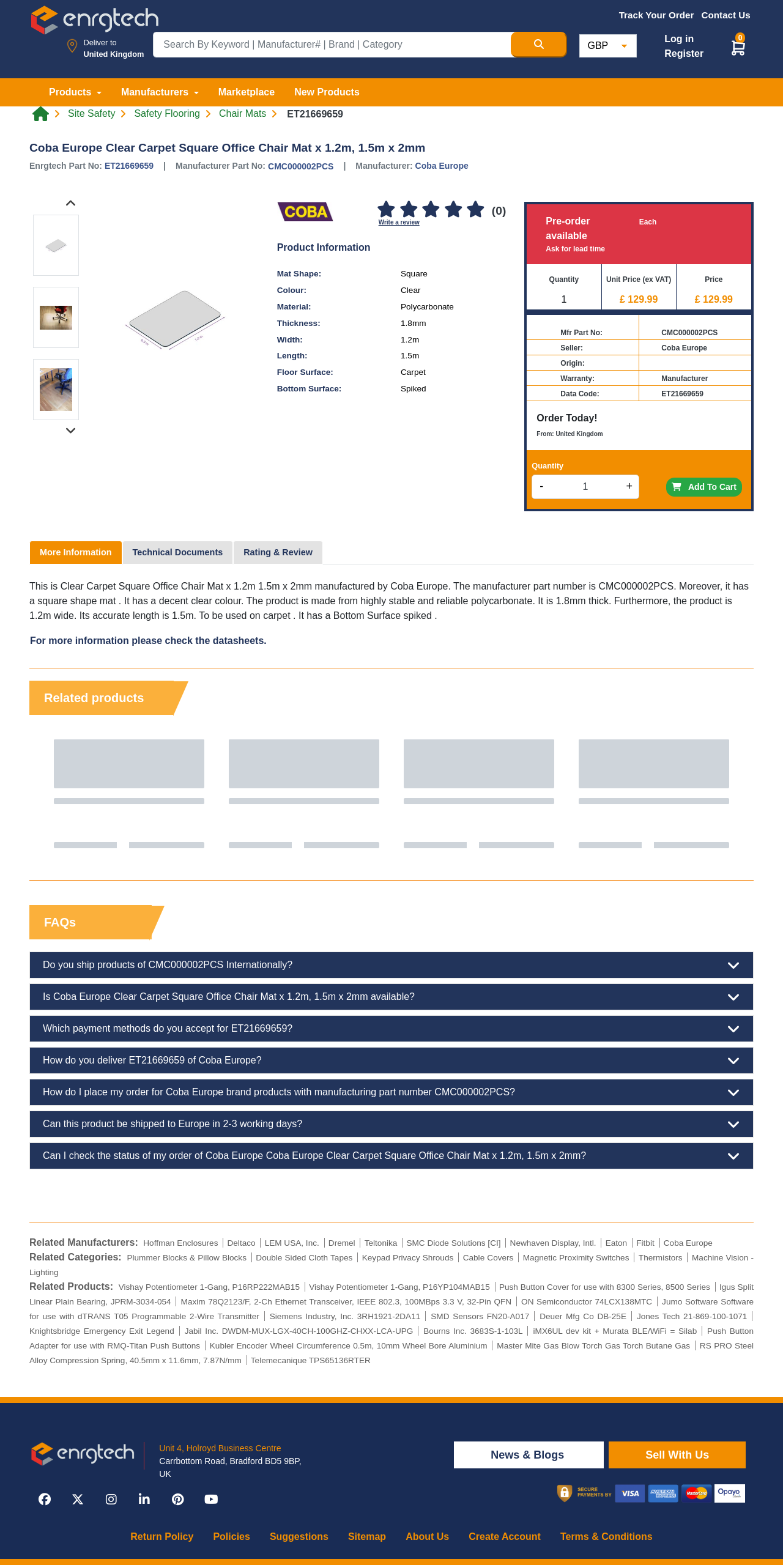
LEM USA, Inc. (292, 1243)
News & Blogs (529, 1455)
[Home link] (40, 113)
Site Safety (91, 114)
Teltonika (381, 1243)
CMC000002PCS (300, 166)
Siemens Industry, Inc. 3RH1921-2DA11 (345, 1316)
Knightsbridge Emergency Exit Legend (101, 1331)
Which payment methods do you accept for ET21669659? (391, 1028)
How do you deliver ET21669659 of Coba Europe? (391, 1060)
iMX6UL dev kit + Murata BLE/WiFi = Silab (615, 1331)
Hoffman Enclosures (180, 1243)
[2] (409, 210)
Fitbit (645, 1243)
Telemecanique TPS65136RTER (311, 1360)
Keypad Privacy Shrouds (408, 1257)
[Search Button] (539, 44)
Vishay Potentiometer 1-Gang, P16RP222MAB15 (209, 1287)
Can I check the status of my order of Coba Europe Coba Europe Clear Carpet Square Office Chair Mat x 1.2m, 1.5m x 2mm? (391, 1156)
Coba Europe (442, 166)
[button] (738, 47)
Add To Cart (704, 487)
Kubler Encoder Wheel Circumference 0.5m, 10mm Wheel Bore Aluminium (349, 1345)
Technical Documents (178, 552)
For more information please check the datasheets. (148, 640)
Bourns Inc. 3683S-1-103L (472, 1331)
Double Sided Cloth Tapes (304, 1257)
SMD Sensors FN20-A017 (480, 1316)
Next (732, 794)
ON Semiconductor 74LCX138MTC (586, 1301)
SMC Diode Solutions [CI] (453, 1243)
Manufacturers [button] (156, 92)
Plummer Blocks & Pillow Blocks (187, 1257)
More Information (76, 552)
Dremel (341, 1243)
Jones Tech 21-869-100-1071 (692, 1316)
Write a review (399, 222)
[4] (453, 210)
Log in (679, 39)
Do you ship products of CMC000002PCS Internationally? (391, 965)
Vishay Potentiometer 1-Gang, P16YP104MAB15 (399, 1287)
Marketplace (246, 92)
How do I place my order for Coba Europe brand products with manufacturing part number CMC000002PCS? (391, 1092)
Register (683, 53)
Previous (51, 794)
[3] (431, 210)
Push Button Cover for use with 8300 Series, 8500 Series (604, 1287)
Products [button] (71, 92)
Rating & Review (278, 552)
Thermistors (661, 1257)
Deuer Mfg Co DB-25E (583, 1316)
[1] (387, 210)
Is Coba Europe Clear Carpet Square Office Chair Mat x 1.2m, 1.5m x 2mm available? (391, 997)
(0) (499, 210)
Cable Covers (488, 1257)
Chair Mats (242, 114)
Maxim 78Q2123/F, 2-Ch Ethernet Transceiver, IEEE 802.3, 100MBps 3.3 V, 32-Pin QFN (346, 1301)
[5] (475, 210)
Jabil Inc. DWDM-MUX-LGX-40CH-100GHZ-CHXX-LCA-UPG (299, 1331)
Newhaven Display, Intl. (553, 1243)
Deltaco (241, 1243)
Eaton (617, 1243)
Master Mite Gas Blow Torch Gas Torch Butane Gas (593, 1345)
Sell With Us (677, 1455)
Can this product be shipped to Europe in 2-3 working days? (391, 1124)
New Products (327, 92)
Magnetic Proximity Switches (576, 1257)
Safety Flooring (167, 114)
